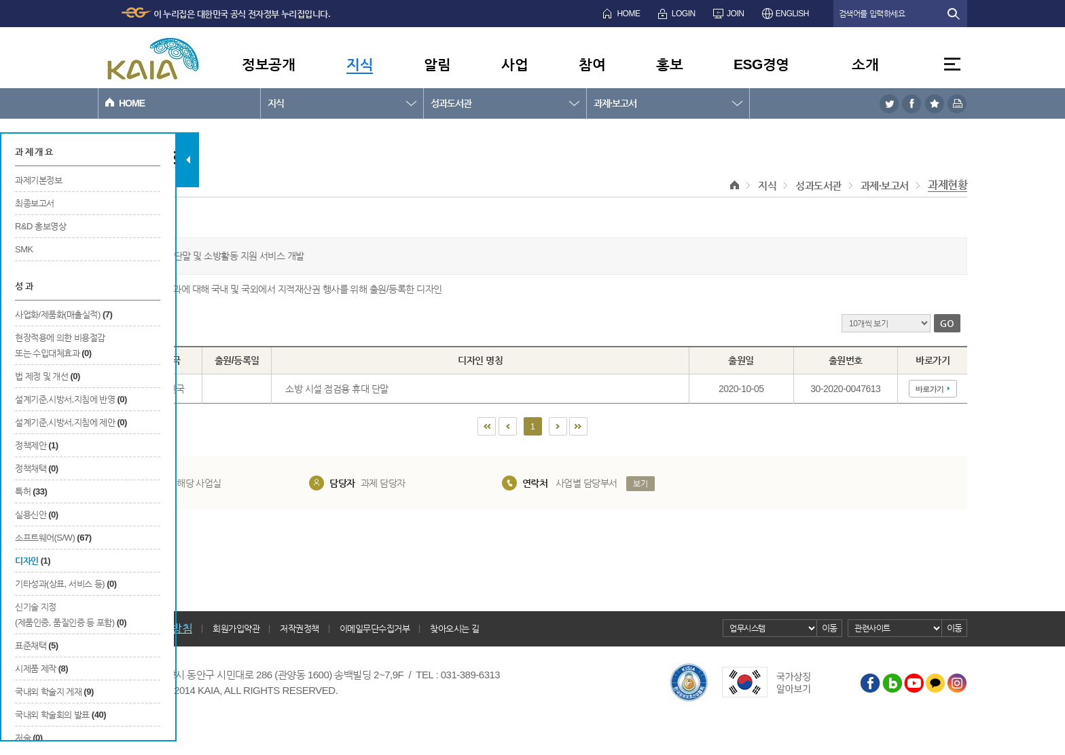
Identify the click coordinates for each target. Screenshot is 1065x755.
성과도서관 (451, 103)
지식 (359, 64)
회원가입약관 (236, 628)
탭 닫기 (188, 159)
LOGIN (684, 13)
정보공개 (268, 64)
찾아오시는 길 (454, 628)
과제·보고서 (615, 103)
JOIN (735, 13)
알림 (437, 64)
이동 (829, 628)
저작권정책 (299, 628)
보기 (640, 483)
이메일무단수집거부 (375, 628)
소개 (865, 64)
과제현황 (947, 185)
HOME (628, 13)
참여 (592, 64)
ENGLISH (792, 13)
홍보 (669, 64)
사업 (514, 64)
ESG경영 (761, 64)
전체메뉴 (952, 64)
